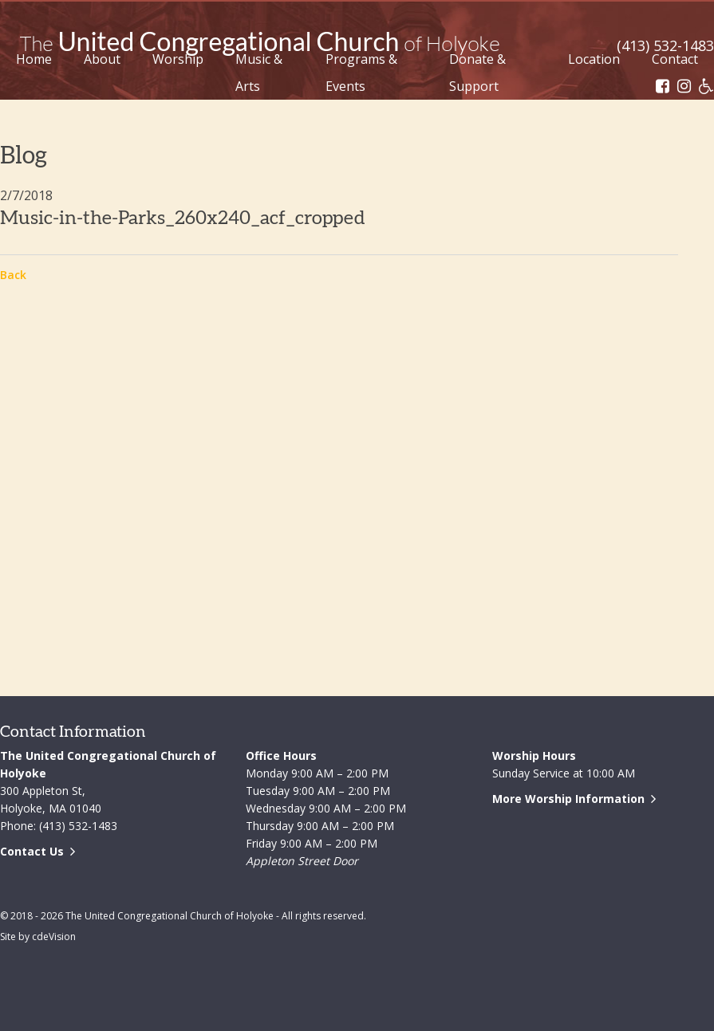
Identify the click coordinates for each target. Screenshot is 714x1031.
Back (13, 274)
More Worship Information (568, 798)
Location (594, 59)
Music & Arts (258, 72)
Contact (675, 59)
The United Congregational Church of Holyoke (259, 44)
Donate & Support (477, 72)
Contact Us (32, 851)
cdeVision (54, 936)
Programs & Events (361, 72)
